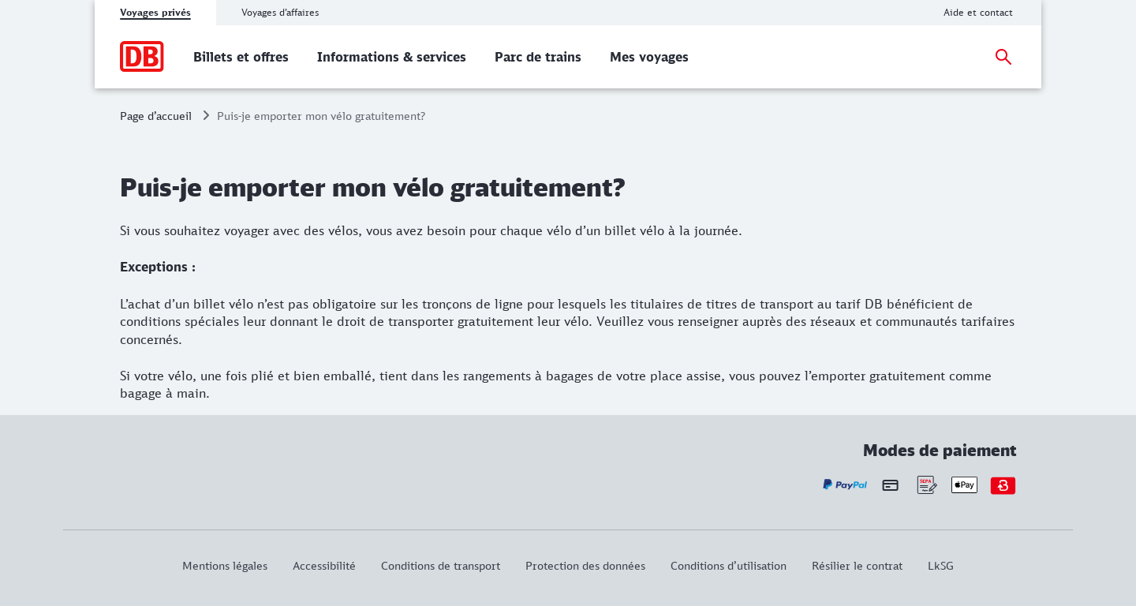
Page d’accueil (156, 115)
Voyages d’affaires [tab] (280, 12)
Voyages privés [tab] (155, 12)
